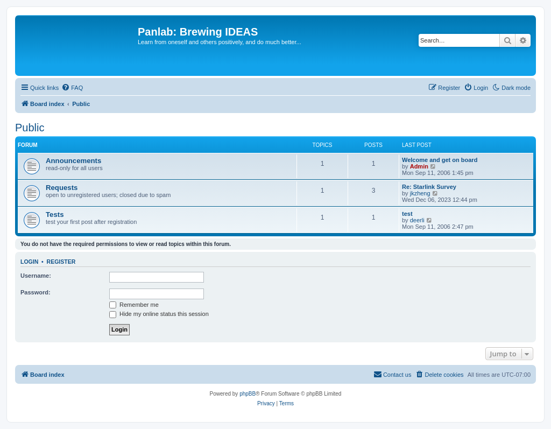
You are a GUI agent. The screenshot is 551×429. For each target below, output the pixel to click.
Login (29, 261)
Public (29, 127)
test (407, 213)
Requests (61, 188)
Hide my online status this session (159, 314)
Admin (419, 166)
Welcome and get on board (439, 160)
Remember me (134, 304)
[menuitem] (72, 87)
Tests (54, 214)
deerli (417, 220)
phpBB (247, 394)
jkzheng (420, 193)
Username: (35, 275)
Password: (35, 292)
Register (61, 261)
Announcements (73, 161)
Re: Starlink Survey (429, 187)
